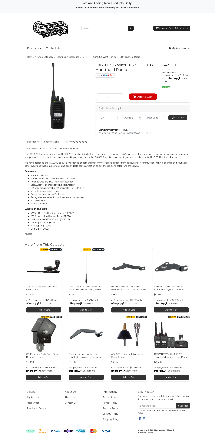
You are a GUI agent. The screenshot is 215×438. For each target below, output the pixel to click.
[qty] (108, 117)
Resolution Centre (36, 408)
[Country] (131, 117)
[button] (179, 48)
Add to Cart (142, 96)
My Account (33, 397)
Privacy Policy (110, 402)
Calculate (178, 117)
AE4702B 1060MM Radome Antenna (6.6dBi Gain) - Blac (85, 288)
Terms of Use (109, 397)
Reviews (75, 141)
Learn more (46, 303)
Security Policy (110, 414)
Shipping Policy (111, 419)
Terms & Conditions (168, 410)
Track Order (33, 402)
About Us (70, 397)
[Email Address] (157, 405)
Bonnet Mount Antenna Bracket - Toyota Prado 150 (169, 288)
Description (33, 141)
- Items (169, 28)
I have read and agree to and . (162, 411)
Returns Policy (110, 408)
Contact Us (53, 48)
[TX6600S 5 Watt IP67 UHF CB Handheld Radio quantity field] (110, 96)
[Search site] (131, 28)
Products (33, 48)
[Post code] (154, 117)
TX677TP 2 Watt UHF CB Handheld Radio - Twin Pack (170, 355)
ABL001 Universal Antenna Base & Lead (127, 355)
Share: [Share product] (104, 75)
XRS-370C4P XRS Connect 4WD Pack (41, 288)
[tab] (33, 142)
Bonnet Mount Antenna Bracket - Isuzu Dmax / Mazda (128, 288)
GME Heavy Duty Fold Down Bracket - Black (43, 355)
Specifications (51, 141)
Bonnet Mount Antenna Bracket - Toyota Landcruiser (86, 355)
